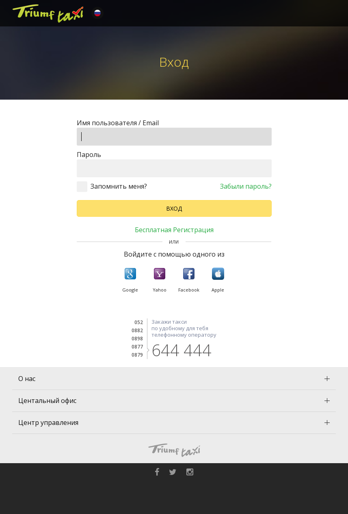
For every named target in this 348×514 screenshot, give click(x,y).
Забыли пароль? (246, 186)
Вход (174, 208)
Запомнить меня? (119, 186)
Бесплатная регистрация (174, 229)
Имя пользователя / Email (118, 122)
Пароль (89, 154)
